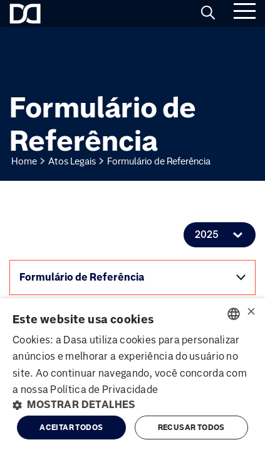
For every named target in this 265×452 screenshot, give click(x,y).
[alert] (132, 375)
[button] (132, 405)
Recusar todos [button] (191, 427)
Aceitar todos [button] (71, 427)
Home (24, 161)
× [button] (251, 313)
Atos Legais (72, 161)
